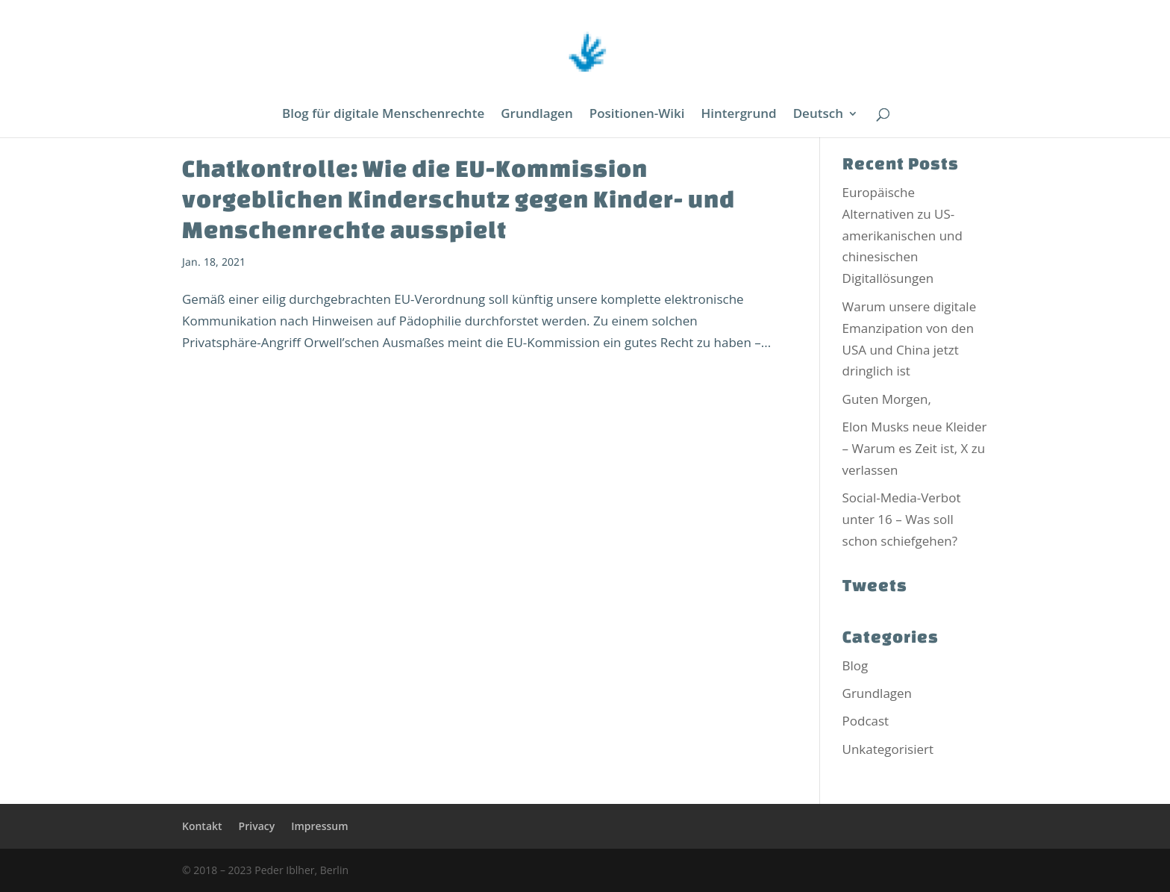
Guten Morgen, (886, 399)
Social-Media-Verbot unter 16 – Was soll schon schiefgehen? (901, 519)
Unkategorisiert (887, 749)
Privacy (257, 826)
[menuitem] (825, 122)
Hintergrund (739, 115)
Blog (855, 665)
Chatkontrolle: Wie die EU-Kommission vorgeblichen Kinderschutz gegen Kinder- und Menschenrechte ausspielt (458, 199)
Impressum (319, 826)
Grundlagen (536, 115)
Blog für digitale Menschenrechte (383, 115)
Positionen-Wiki (637, 115)
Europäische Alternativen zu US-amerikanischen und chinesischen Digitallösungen (902, 235)
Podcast (865, 720)
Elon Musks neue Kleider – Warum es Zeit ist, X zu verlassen (914, 448)
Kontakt (202, 826)
